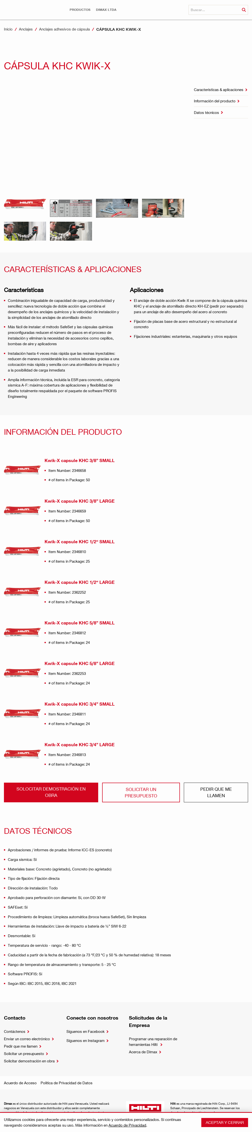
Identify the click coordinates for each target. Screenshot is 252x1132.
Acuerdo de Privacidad (127, 1125)
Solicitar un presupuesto (141, 792)
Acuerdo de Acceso (20, 1083)
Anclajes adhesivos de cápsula (64, 29)
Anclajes (26, 29)
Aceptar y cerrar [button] (225, 1122)
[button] (80, 9)
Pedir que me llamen (216, 792)
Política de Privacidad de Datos (67, 1083)
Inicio (8, 29)
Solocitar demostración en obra (51, 792)
